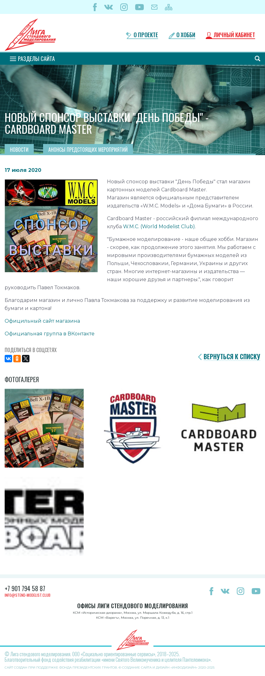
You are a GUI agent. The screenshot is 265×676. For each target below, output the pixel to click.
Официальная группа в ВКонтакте (50, 334)
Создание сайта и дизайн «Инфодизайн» (159, 667)
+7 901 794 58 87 (25, 588)
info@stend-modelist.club (28, 595)
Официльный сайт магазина (42, 321)
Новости (19, 149)
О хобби (185, 35)
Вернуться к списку (232, 356)
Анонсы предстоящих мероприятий (88, 149)
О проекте (146, 35)
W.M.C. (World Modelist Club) (159, 226)
